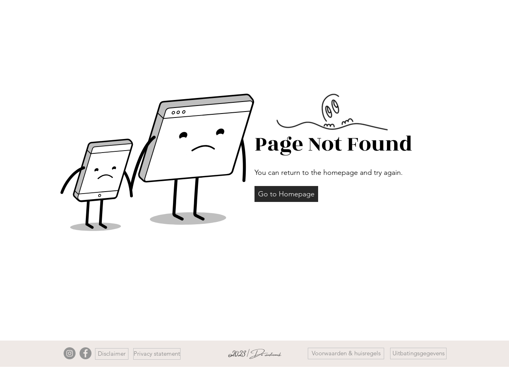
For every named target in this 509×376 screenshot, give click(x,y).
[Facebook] (85, 353)
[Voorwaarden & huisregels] (346, 353)
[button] (286, 194)
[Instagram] (70, 353)
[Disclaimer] (111, 354)
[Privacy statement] (157, 354)
